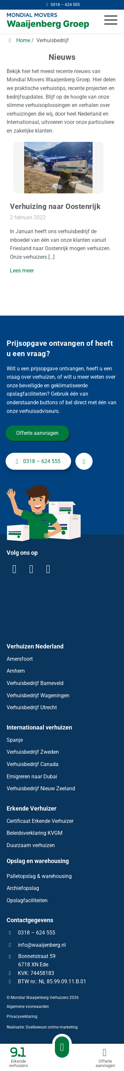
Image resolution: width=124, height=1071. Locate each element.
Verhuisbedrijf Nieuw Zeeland (41, 788)
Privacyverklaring (22, 1016)
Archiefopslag (23, 888)
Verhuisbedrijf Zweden (33, 752)
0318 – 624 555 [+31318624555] (37, 461)
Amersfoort (20, 659)
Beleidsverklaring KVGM (34, 833)
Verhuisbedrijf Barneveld (35, 683)
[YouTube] (48, 569)
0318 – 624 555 (31, 932)
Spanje (15, 740)
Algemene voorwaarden (28, 1006)
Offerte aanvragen (37, 433)
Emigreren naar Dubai (32, 776)
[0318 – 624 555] (62, 4)
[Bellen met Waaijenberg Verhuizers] (62, 1047)
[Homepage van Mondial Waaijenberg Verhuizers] (45, 21)
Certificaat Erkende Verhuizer (40, 821)
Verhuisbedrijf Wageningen (38, 695)
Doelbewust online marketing (52, 1027)
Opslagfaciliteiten (27, 900)
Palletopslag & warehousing (39, 876)
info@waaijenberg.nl (42, 945)
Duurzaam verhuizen (31, 845)
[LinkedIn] (14, 569)
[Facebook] (31, 569)
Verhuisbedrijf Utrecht (32, 707)
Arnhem (16, 671)
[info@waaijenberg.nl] (84, 461)
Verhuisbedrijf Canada (33, 764)
